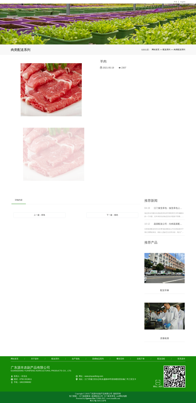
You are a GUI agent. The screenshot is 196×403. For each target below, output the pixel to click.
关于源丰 (35, 359)
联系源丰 (181, 359)
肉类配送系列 (179, 49)
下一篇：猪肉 (112, 215)
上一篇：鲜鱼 (39, 215)
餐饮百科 (120, 359)
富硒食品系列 (98, 359)
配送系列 (166, 49)
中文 (175, 2)
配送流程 (161, 359)
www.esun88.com (113, 398)
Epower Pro (90, 398)
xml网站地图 (121, 396)
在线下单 (141, 359)
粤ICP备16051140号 (98, 401)
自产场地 (75, 359)
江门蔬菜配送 (85, 396)
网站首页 (155, 49)
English (182, 2)
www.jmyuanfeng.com (94, 376)
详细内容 (18, 200)
